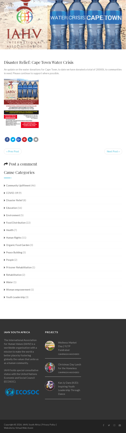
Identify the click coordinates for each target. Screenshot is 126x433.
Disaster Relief (14, 200)
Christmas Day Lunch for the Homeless (69, 366)
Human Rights (13, 237)
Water (9, 282)
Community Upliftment (18, 185)
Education (11, 207)
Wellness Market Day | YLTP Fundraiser (67, 346)
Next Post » (113, 151)
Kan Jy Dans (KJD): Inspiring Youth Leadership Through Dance (69, 388)
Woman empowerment (18, 289)
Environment (13, 215)
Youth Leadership (15, 297)
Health (9, 230)
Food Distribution (16, 222)
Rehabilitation (14, 274)
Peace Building (14, 252)
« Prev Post (12, 151)
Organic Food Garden (18, 244)
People (10, 259)
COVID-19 (12, 192)
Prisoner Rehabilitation (19, 267)
